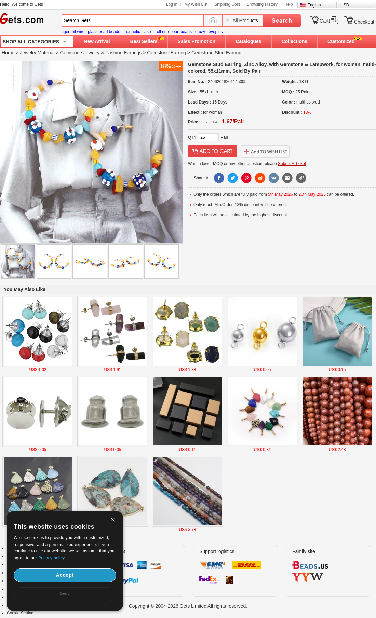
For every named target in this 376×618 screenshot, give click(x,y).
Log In (171, 4)
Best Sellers (144, 41)
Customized (340, 41)
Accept (65, 575)
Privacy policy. (52, 557)
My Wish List (195, 4)
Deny (65, 593)
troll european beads (172, 31)
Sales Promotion (196, 41)
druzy (200, 31)
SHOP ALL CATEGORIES (31, 41)
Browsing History (262, 4)
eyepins (216, 31)
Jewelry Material (37, 52)
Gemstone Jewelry (79, 52)
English (314, 5)
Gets (21, 18)
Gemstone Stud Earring (216, 52)
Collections (294, 41)
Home (8, 52)
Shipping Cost (227, 4)
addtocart (212, 151)
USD (344, 5)
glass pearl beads (104, 31)
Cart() (329, 21)
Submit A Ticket (292, 163)
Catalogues (248, 41)
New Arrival (97, 41)
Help (288, 4)
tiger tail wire (73, 31)
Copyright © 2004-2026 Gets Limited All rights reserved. (188, 606)
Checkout (364, 22)
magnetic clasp (137, 31)
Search (282, 21)
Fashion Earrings (124, 52)
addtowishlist (265, 151)
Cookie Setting (20, 612)
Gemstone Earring (166, 52)
